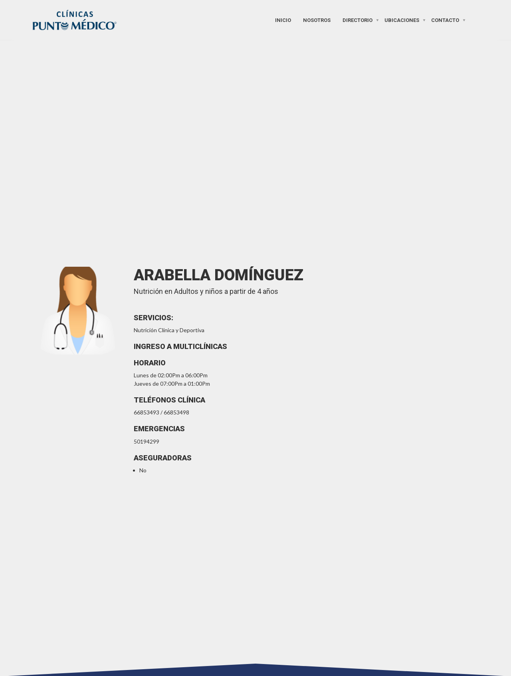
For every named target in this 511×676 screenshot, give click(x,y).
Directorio (357, 20)
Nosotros (317, 20)
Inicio (283, 20)
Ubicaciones (401, 20)
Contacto (445, 20)
